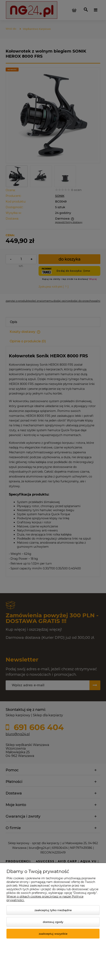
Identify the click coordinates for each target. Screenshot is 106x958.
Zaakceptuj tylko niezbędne (53, 910)
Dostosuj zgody (53, 922)
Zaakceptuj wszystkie (53, 933)
